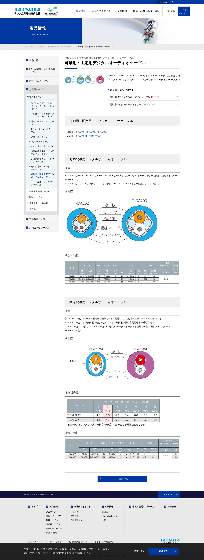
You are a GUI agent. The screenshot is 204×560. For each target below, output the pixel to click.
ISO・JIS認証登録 (109, 516)
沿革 (104, 520)
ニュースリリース (35, 542)
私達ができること (101, 11)
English (175, 2)
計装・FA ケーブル (38, 81)
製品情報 (53, 506)
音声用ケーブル (36, 97)
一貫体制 (75, 512)
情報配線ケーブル (54, 528)
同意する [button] (163, 551)
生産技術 (75, 516)
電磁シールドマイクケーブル (42, 123)
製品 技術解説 (52, 533)
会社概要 (105, 512)
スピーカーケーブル (40, 137)
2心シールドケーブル (41, 141)
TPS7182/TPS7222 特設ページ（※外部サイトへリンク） (42, 106)
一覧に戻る (122, 479)
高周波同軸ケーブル (39, 227)
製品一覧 (33, 60)
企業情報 (122, 11)
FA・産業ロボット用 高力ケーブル (43, 70)
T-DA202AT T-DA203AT (88, 136)
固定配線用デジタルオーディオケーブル (134, 97)
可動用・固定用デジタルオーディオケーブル (42, 175)
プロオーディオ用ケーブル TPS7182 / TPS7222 (42, 115)
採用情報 (170, 11)
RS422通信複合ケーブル (42, 146)
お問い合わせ (55, 542)
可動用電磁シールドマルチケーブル (42, 168)
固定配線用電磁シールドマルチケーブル (42, 152)
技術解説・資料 (37, 219)
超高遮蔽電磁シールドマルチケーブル (42, 160)
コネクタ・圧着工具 (38, 203)
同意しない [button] (139, 551)
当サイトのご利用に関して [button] (57, 553)
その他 (32, 208)
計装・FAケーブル (54, 516)
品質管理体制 (76, 520)
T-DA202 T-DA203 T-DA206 (92, 132)
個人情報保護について (77, 542)
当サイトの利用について (105, 542)
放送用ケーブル (37, 89)
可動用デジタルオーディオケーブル (132, 104)
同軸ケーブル (35, 197)
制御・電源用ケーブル (39, 191)
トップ (34, 506)
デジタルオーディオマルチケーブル (42, 183)
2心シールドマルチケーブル (42, 130)
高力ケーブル (52, 512)
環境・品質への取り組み (146, 11)
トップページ (29, 47)
